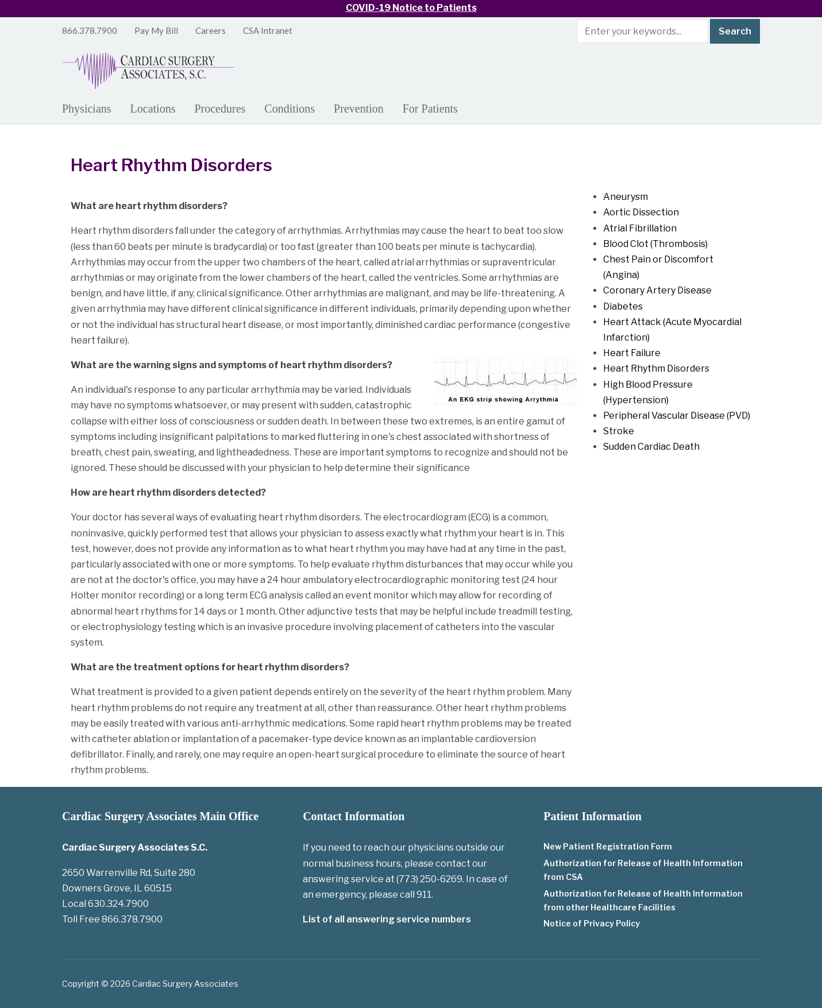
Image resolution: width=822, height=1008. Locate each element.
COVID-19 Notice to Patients (411, 7)
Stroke (618, 431)
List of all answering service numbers (387, 919)
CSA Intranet (267, 30)
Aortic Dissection (641, 212)
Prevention (359, 108)
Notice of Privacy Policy (591, 923)
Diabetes (623, 306)
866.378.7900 (89, 30)
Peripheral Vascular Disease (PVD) (676, 415)
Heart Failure (632, 352)
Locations (153, 108)
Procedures (219, 108)
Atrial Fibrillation (640, 228)
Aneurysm (625, 196)
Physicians (86, 108)
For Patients (430, 108)
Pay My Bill (156, 30)
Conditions (289, 108)
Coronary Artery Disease (657, 290)
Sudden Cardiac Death (651, 446)
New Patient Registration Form (607, 846)
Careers (210, 30)
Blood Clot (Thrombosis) (655, 243)
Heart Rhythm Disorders (656, 368)
